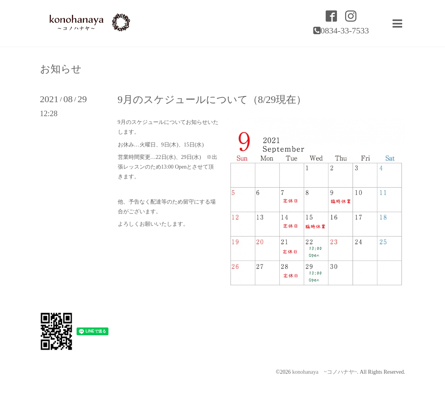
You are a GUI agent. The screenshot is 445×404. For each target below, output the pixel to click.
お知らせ (61, 69)
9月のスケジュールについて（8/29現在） (212, 99)
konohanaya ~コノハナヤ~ (324, 372)
